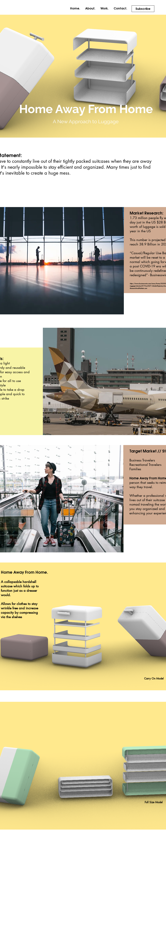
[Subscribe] (143, 8)
